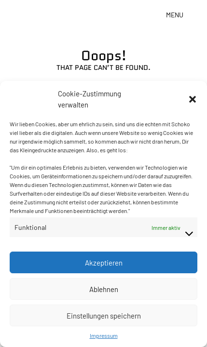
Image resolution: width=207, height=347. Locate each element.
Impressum (104, 335)
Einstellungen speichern (104, 315)
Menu (174, 15)
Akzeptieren (104, 262)
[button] (192, 99)
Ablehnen (103, 289)
